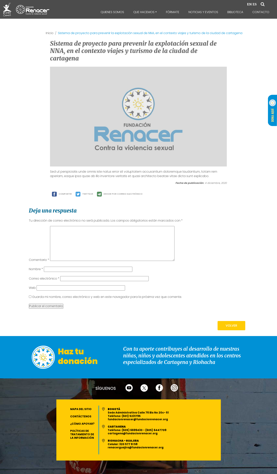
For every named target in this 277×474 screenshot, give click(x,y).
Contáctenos (80, 416)
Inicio (49, 33)
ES (255, 4)
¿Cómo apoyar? (82, 424)
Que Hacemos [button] (143, 12)
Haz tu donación (78, 356)
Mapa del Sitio (81, 409)
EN (249, 4)
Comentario (39, 260)
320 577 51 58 (128, 444)
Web (32, 288)
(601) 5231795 (131, 416)
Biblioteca (235, 12)
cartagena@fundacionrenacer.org (133, 433)
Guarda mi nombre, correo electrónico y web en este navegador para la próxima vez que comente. (107, 297)
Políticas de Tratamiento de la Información (82, 434)
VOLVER (231, 325)
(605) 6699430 (132, 430)
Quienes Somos (112, 12)
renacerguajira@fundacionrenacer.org (136, 447)
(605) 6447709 (155, 430)
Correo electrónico (44, 278)
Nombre (36, 269)
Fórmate (172, 12)
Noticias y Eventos (203, 12)
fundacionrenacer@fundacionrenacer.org (138, 419)
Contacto (260, 12)
